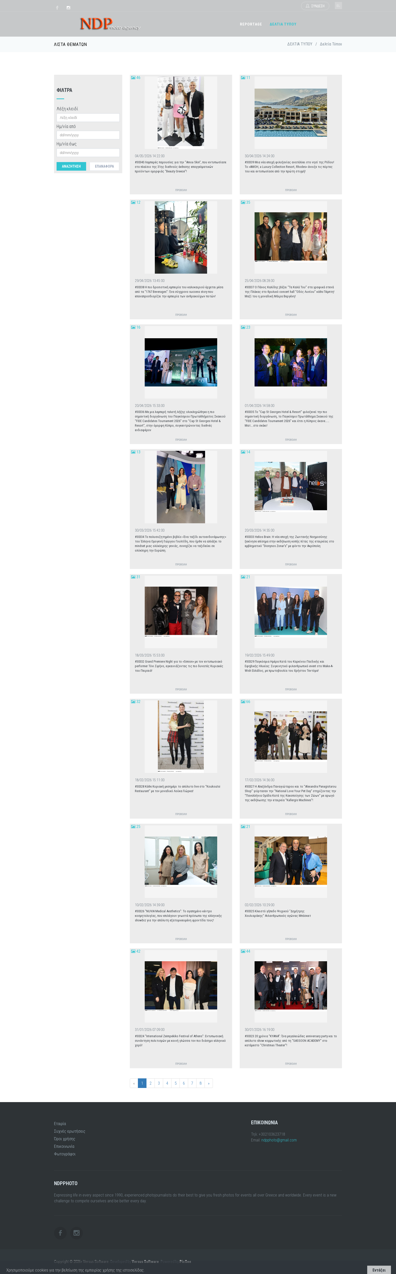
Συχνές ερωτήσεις (69, 1131)
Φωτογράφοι (65, 1153)
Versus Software (145, 1261)
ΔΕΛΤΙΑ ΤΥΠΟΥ (283, 24)
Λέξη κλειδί (67, 108)
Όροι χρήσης (64, 1138)
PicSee (185, 1261)
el (338, 6)
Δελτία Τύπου (331, 44)
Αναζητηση (71, 166)
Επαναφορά (104, 166)
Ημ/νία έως (67, 143)
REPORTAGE (251, 24)
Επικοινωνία (64, 1146)
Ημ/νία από (66, 126)
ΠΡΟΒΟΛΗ (181, 190)
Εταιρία (60, 1123)
